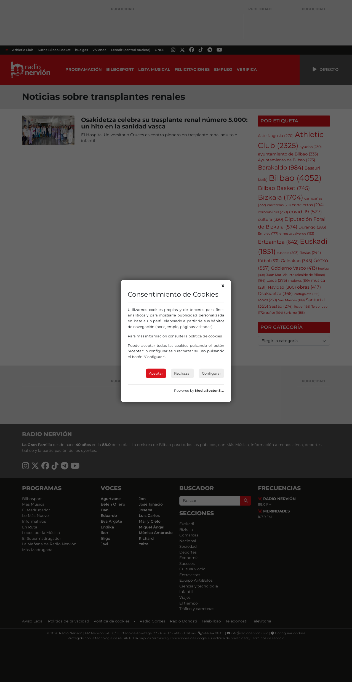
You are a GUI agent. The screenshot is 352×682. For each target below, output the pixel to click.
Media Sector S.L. (209, 390)
